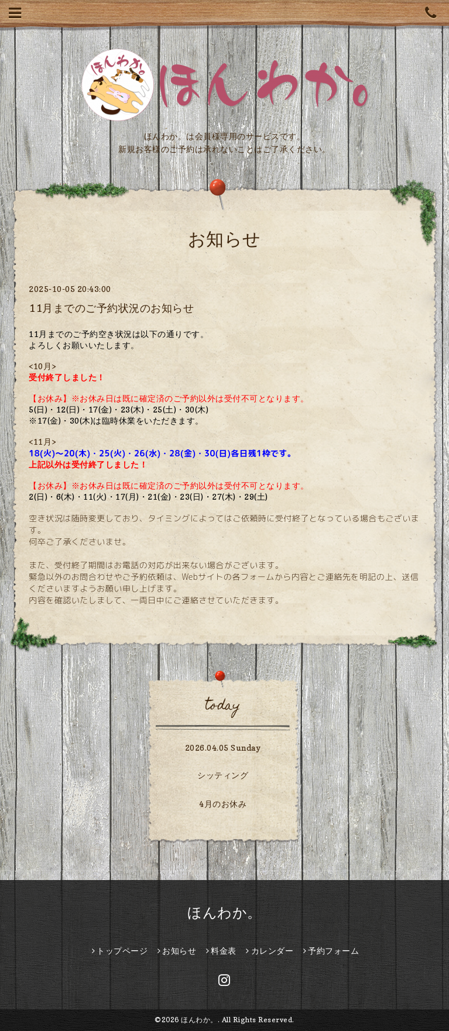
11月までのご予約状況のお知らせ (111, 308)
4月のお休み (222, 804)
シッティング (222, 775)
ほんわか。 (224, 912)
